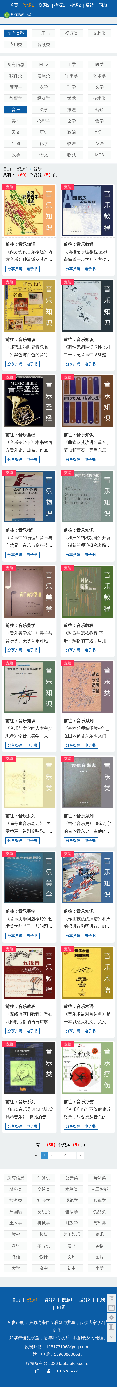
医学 (99, 64)
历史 (43, 132)
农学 (43, 87)
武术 (71, 98)
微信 (16, 1257)
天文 (16, 132)
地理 (99, 132)
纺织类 (43, 1211)
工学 (71, 64)
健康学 (71, 1211)
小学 (99, 1268)
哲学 (99, 121)
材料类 (15, 1189)
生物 (16, 143)
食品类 (99, 1211)
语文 (43, 154)
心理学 (43, 121)
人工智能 (99, 1189)
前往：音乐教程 (79, 244)
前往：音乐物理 (20, 530)
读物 (99, 1245)
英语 (99, 143)
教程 (16, 1234)
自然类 (99, 1178)
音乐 (16, 109)
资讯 (99, 1234)
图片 (99, 1257)
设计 (43, 1257)
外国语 (15, 1211)
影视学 (99, 1200)
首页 (14, 5)
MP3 (99, 154)
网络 (16, 1245)
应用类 (15, 44)
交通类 (43, 1189)
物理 (71, 143)
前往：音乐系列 (79, 720)
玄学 (71, 121)
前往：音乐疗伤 (79, 1101)
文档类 (99, 33)
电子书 (43, 33)
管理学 (15, 87)
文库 (71, 1257)
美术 (16, 121)
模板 (43, 1234)
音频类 (43, 44)
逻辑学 (71, 1200)
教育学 (15, 98)
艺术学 (99, 75)
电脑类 (43, 75)
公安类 (71, 1178)
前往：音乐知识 (20, 244)
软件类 (15, 75)
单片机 (43, 1245)
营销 (99, 109)
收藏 (71, 154)
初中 (71, 1268)
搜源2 (75, 5)
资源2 (44, 5)
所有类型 (15, 33)
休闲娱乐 (71, 1234)
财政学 (71, 1223)
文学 (99, 87)
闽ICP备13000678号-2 (56, 1371)
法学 (43, 109)
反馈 (89, 5)
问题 (103, 5)
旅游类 (15, 1200)
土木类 (15, 1223)
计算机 (43, 1178)
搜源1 (59, 5)
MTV (43, 64)
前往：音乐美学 (20, 625)
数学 (16, 154)
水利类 (71, 1189)
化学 (43, 143)
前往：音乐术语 (79, 1006)
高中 (43, 1268)
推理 (71, 109)
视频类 (71, 33)
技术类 (99, 98)
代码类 (99, 1223)
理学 (71, 87)
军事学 (71, 75)
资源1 (28, 5)
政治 (71, 132)
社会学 (43, 1200)
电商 (71, 1245)
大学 (16, 1268)
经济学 (43, 98)
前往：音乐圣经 (20, 435)
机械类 (43, 1223)
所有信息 (15, 64)
